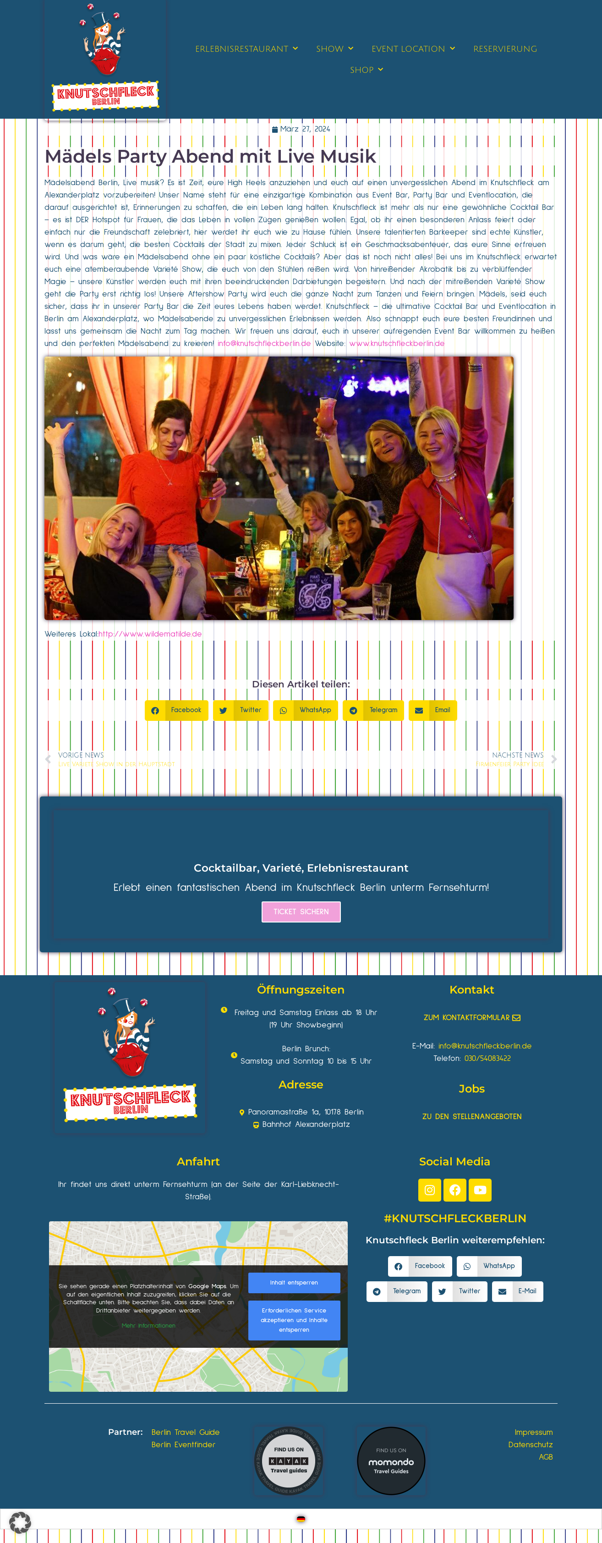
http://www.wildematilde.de (150, 634)
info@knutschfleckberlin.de (264, 344)
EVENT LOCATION (413, 48)
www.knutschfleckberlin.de (397, 344)
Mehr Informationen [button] (148, 1326)
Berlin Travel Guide (186, 1432)
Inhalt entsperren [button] (294, 1282)
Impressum (534, 1432)
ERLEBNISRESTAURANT (246, 48)
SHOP (366, 69)
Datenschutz (531, 1445)
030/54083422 (488, 1058)
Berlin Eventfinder (184, 1445)
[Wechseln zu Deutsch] (301, 1519)
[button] (177, 710)
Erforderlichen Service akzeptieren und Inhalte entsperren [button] (294, 1320)
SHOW (334, 48)
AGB (546, 1457)
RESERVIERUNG (505, 49)
